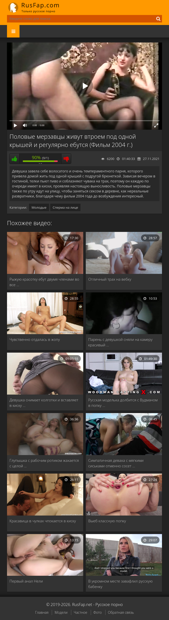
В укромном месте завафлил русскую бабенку (120, 584)
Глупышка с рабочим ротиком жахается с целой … (44, 463)
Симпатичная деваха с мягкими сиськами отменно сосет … (116, 463)
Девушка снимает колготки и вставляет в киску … (44, 402)
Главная (41, 612)
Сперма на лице (65, 207)
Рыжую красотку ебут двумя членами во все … (44, 282)
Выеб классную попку (107, 520)
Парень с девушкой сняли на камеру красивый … (120, 342)
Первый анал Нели (26, 581)
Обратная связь (121, 612)
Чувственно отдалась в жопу (35, 339)
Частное (80, 612)
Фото (98, 612)
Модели (61, 612)
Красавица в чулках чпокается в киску (43, 520)
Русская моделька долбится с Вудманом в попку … (123, 402)
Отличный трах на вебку (109, 279)
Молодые (39, 207)
